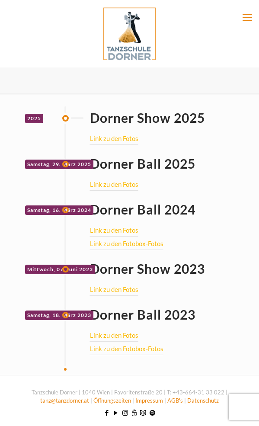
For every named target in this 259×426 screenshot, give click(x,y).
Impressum (149, 400)
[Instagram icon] (125, 412)
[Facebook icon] (107, 412)
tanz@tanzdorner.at (64, 400)
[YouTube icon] (116, 412)
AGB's (175, 400)
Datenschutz (203, 400)
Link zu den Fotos (114, 138)
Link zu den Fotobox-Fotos (126, 243)
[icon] (134, 412)
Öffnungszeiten (112, 400)
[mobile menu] (247, 17)
